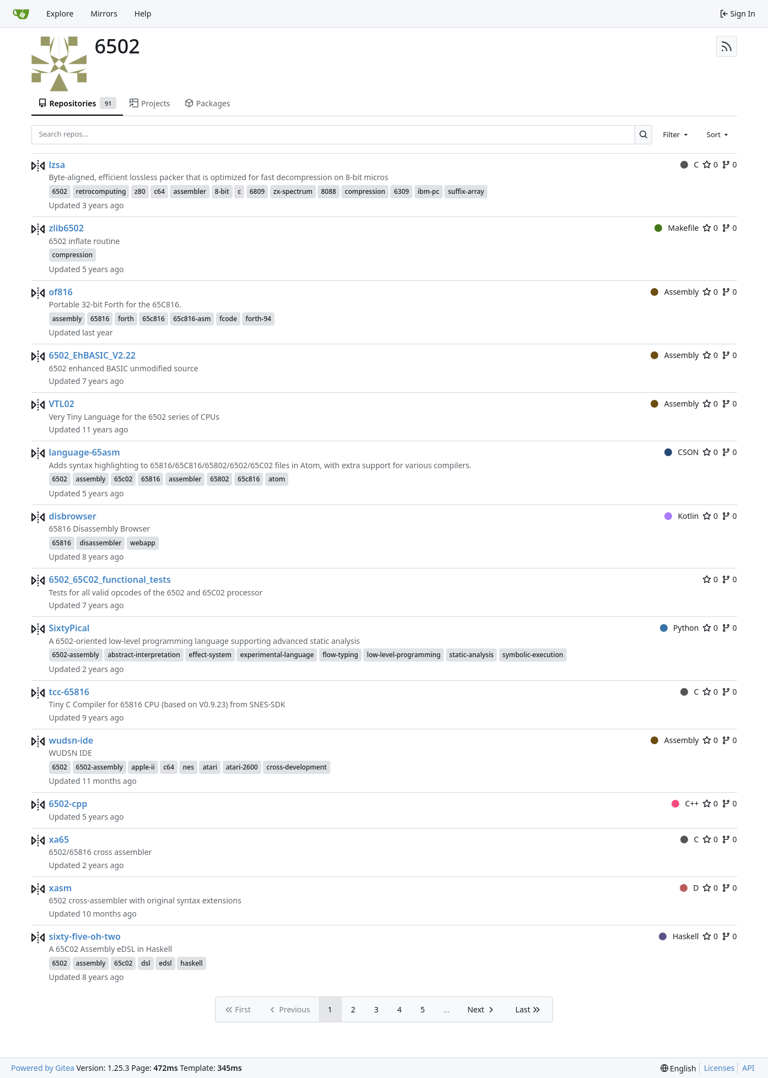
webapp (142, 543)
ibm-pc (428, 191)
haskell (191, 963)
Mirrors (103, 13)
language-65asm (84, 452)
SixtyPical (69, 627)
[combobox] (676, 134)
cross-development (296, 767)
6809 (257, 191)
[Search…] (644, 134)
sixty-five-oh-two (85, 936)
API (748, 1068)
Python (679, 627)
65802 (219, 479)
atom (276, 479)
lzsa (57, 164)
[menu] (678, 1068)
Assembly (675, 291)
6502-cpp (68, 803)
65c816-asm (192, 318)
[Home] (21, 14)
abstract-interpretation (144, 654)
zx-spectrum (293, 191)
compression (365, 191)
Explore (59, 13)
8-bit (222, 191)
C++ (685, 803)
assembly (67, 318)
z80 (140, 191)
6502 (59, 191)
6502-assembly (75, 654)
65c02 (123, 479)
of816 (61, 291)
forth (126, 318)
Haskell (679, 936)
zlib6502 (66, 228)
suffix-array (466, 191)
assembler (189, 191)
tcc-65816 (69, 691)
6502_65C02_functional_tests (110, 579)
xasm (60, 887)
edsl (165, 963)
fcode (228, 318)
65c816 (153, 318)
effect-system (210, 654)
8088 (328, 191)
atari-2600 (242, 767)
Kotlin (681, 516)
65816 (99, 318)
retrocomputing (101, 191)
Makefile (676, 228)
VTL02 (61, 403)
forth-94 (258, 318)
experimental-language (277, 654)
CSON (681, 452)
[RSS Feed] (726, 46)
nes (188, 767)
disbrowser (72, 516)
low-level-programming (404, 654)
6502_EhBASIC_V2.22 (92, 355)
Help (143, 13)
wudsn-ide (71, 740)
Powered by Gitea (42, 1068)
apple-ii (142, 767)
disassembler (100, 543)
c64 (159, 191)
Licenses (719, 1068)
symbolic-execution (532, 654)
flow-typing (340, 654)
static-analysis (471, 654)
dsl (146, 963)
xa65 (59, 839)
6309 (401, 191)
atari (209, 767)
